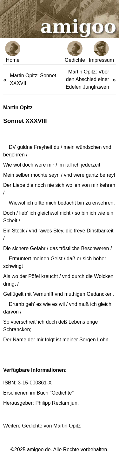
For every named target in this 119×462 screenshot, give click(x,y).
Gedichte (75, 52)
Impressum (101, 52)
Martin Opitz (17, 107)
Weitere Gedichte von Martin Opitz (42, 425)
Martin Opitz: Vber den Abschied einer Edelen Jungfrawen (87, 79)
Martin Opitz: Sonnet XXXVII (33, 79)
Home (12, 52)
